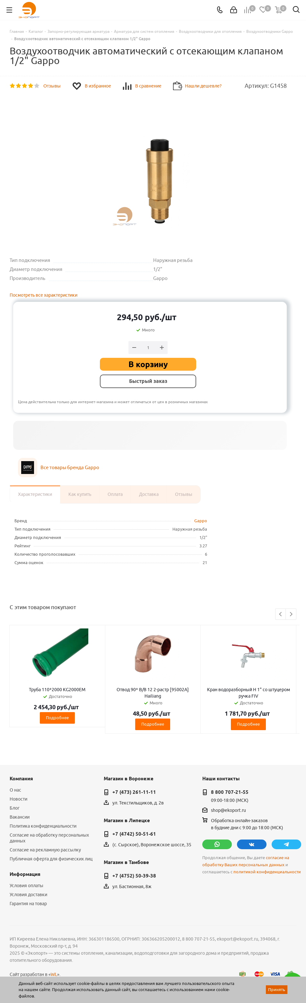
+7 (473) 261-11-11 (134, 792)
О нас (15, 790)
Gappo (200, 520)
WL (54, 974)
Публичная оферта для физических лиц (51, 858)
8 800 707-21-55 (230, 792)
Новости (18, 799)
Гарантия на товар (28, 903)
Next (291, 614)
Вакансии (20, 817)
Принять (276, 989)
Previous (280, 614)
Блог (15, 808)
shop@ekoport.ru (228, 810)
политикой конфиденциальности (267, 871)
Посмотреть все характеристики (43, 295)
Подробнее (57, 717)
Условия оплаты (26, 885)
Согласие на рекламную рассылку (45, 849)
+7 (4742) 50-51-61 (134, 834)
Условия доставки (28, 894)
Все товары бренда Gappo (69, 467)
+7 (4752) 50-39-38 (134, 876)
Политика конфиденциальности (43, 826)
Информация (25, 874)
